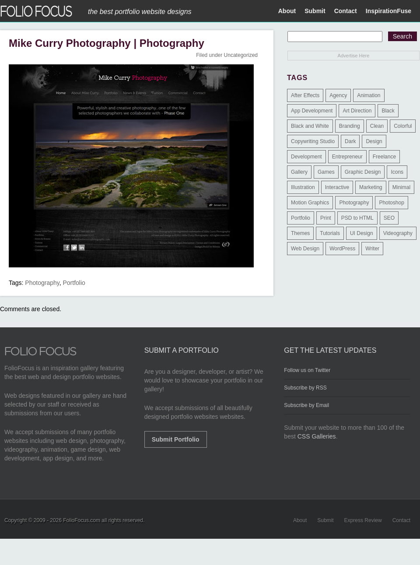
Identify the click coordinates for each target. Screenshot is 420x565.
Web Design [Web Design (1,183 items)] (305, 249)
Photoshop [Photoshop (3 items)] (391, 203)
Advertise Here (354, 55)
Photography (42, 282)
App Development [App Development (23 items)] (311, 111)
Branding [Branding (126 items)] (349, 126)
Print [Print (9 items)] (325, 218)
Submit (314, 10)
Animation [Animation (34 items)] (368, 95)
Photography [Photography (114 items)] (354, 203)
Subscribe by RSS (305, 388)
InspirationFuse (388, 10)
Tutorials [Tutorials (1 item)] (330, 233)
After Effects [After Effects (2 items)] (305, 95)
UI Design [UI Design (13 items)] (361, 233)
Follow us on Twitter (307, 370)
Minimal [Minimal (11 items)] (401, 187)
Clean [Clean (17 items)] (377, 126)
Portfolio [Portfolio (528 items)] (300, 218)
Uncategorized (241, 55)
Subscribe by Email (306, 405)
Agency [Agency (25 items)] (338, 95)
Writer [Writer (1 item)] (372, 249)
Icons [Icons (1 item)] (397, 172)
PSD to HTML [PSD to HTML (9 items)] (357, 218)
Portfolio (74, 282)
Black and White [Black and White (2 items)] (310, 126)
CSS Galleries (317, 436)
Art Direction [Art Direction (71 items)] (357, 111)
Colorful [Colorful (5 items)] (403, 126)
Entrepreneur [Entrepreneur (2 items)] (347, 157)
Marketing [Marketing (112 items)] (370, 187)
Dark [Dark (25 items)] (350, 141)
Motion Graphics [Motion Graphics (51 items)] (310, 203)
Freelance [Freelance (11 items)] (384, 157)
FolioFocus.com (81, 520)
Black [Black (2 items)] (388, 111)
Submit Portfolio (176, 439)
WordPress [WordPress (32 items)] (342, 249)
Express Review (363, 520)
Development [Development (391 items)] (306, 157)
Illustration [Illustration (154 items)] (303, 187)
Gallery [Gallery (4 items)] (299, 172)
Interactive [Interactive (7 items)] (337, 187)
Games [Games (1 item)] (326, 172)
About (287, 10)
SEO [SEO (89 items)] (389, 218)
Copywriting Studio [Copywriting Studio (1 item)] (313, 141)
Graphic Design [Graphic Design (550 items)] (363, 172)
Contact (345, 10)
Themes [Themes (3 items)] (300, 233)
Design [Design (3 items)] (374, 141)
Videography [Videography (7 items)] (398, 233)
